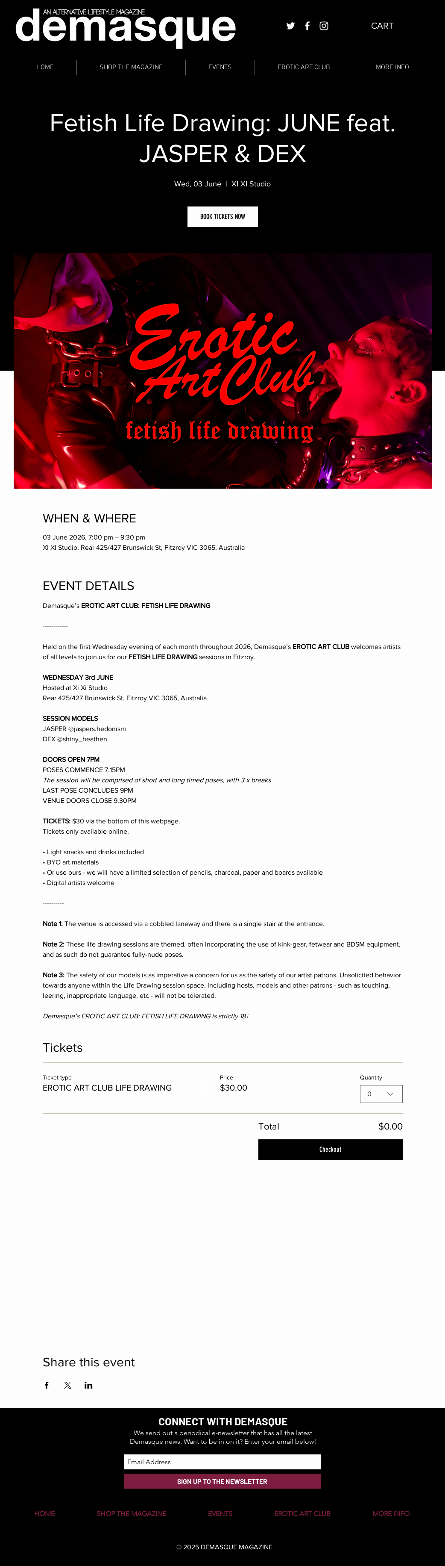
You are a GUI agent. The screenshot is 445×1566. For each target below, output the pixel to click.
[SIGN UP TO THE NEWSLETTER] (222, 1481)
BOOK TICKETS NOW (222, 216)
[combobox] (381, 1094)
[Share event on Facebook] (47, 1385)
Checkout (330, 1149)
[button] (389, 26)
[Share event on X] (68, 1385)
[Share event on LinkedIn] (89, 1385)
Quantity (371, 1077)
